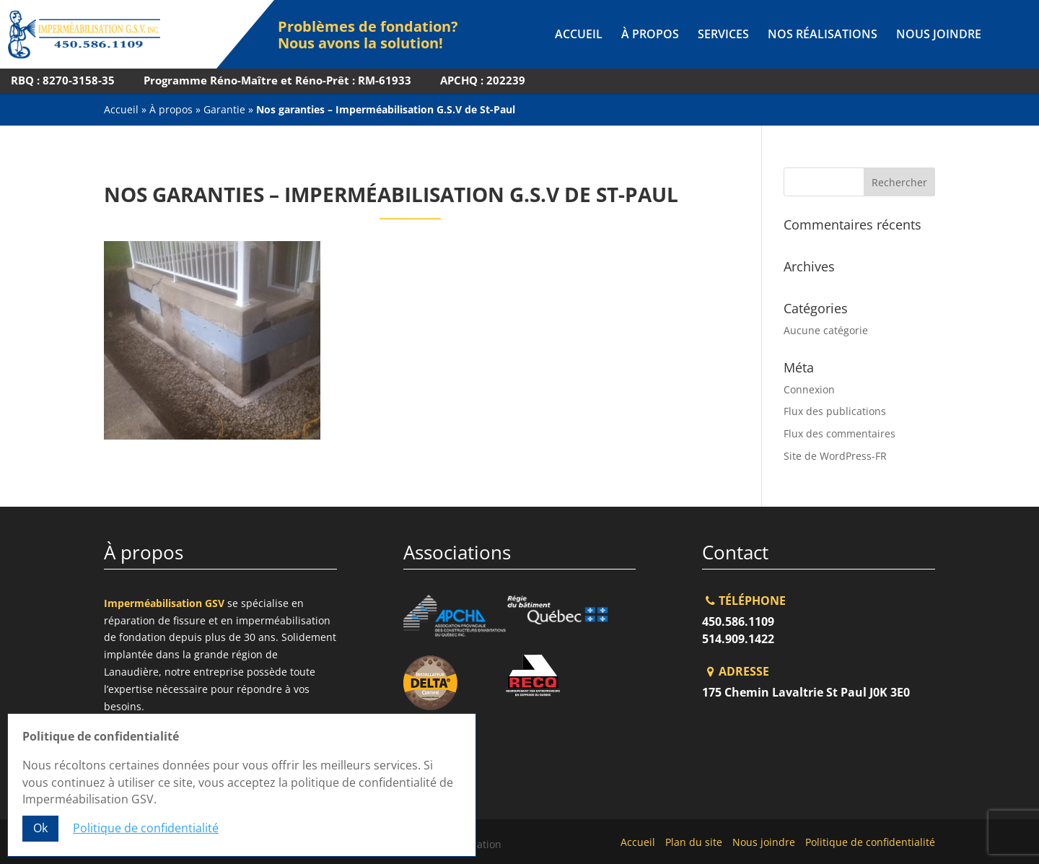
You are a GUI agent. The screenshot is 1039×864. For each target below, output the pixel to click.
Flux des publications (835, 411)
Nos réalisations (822, 35)
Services (723, 35)
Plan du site (693, 842)
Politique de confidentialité (870, 842)
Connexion (809, 389)
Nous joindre (938, 35)
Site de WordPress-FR (835, 456)
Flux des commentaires (839, 433)
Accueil (578, 35)
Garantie (224, 109)
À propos (650, 35)
